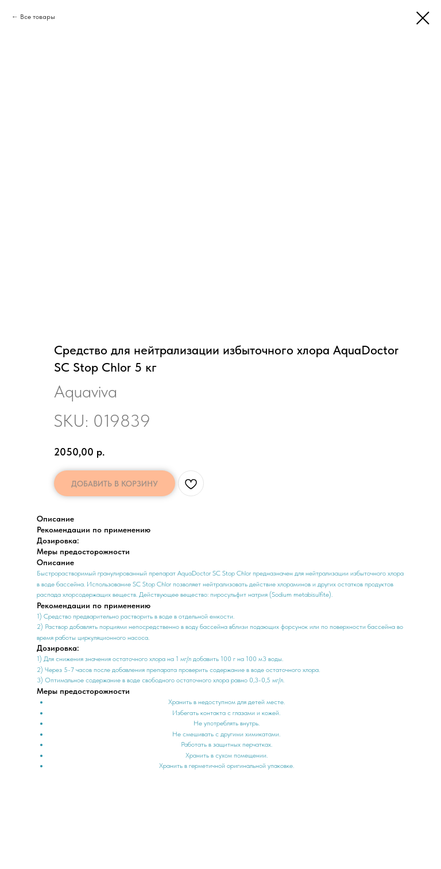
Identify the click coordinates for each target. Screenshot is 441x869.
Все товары (37, 17)
